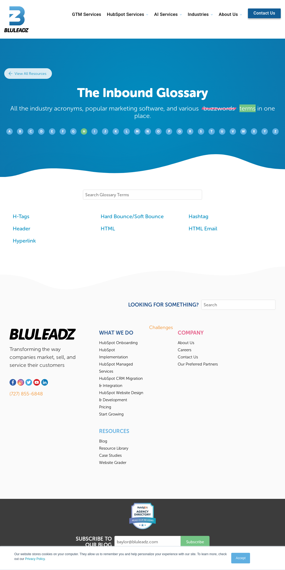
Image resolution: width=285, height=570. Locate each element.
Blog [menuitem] (103, 441)
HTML (108, 228)
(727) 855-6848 (26, 394)
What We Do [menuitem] (116, 333)
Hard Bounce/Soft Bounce (132, 216)
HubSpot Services (125, 14)
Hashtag (198, 216)
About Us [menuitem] (186, 342)
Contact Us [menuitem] (188, 357)
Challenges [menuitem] (161, 327)
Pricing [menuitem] (105, 407)
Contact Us (264, 13)
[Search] (238, 305)
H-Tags (21, 216)
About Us (228, 14)
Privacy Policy (35, 559)
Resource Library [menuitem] (113, 448)
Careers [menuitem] (184, 350)
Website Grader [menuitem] (112, 462)
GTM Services (86, 14)
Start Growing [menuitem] (111, 414)
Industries (198, 14)
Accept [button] (241, 558)
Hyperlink (24, 241)
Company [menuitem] (191, 333)
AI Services (166, 14)
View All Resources (27, 73)
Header (21, 228)
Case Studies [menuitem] (110, 455)
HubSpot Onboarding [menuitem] (118, 342)
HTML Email (203, 228)
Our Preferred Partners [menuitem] (198, 364)
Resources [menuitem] (114, 431)
